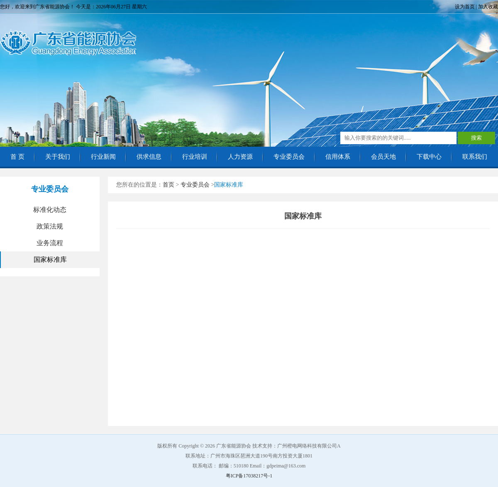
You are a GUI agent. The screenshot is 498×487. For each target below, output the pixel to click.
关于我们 (57, 156)
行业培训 (194, 156)
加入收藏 (488, 7)
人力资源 (240, 156)
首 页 (17, 156)
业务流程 (50, 242)
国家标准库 (50, 259)
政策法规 (50, 226)
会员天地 (383, 156)
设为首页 (465, 7)
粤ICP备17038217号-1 (249, 476)
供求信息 (149, 156)
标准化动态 (49, 209)
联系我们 (474, 156)
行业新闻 (103, 156)
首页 (168, 185)
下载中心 (429, 156)
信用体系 (337, 156)
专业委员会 (289, 156)
